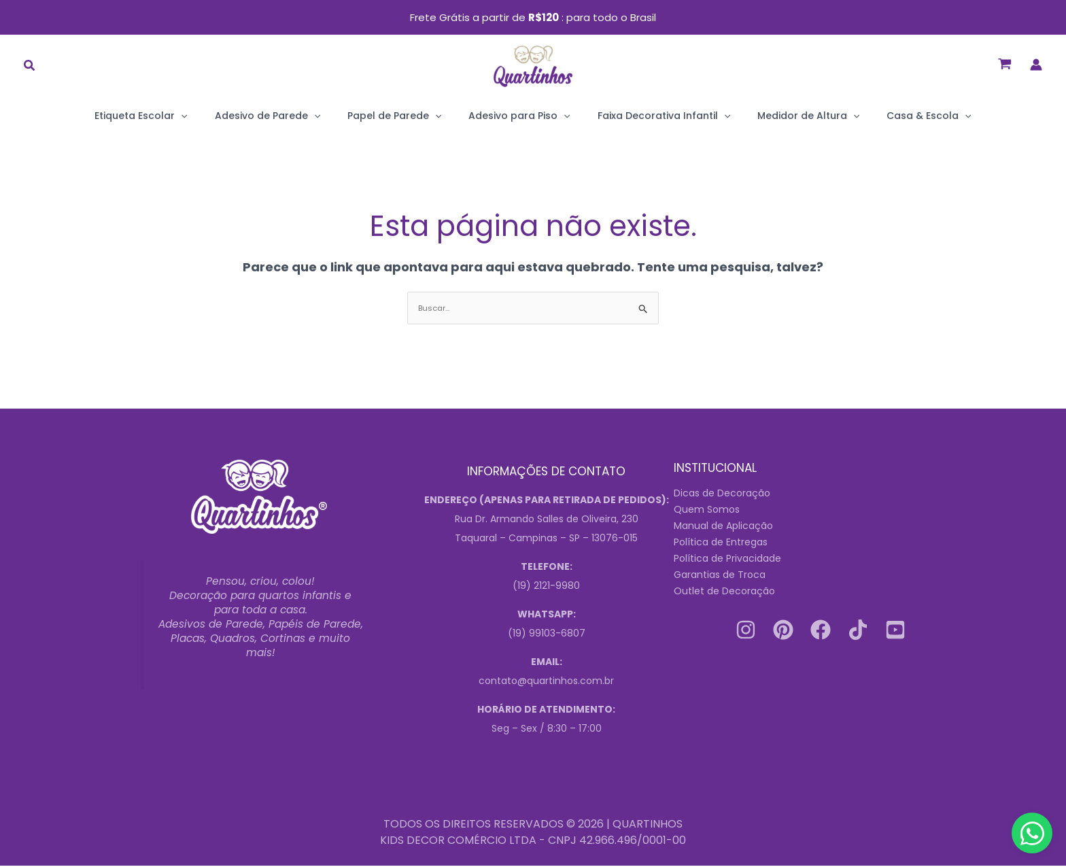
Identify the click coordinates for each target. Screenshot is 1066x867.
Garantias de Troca (720, 575)
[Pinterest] (783, 630)
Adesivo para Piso (519, 115)
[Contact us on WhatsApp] (1032, 833)
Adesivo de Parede (294, 115)
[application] (222, 115)
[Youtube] (895, 630)
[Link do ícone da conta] (1036, 64)
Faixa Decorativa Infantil (650, 115)
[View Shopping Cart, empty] (1004, 65)
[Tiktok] (858, 630)
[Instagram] (746, 630)
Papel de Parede (408, 115)
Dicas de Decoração (722, 493)
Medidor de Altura (781, 115)
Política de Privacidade (727, 559)
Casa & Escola (888, 115)
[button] (30, 66)
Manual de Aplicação (723, 526)
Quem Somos (707, 510)
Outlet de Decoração (724, 591)
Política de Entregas (721, 542)
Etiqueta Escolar (181, 115)
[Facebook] (820, 630)
